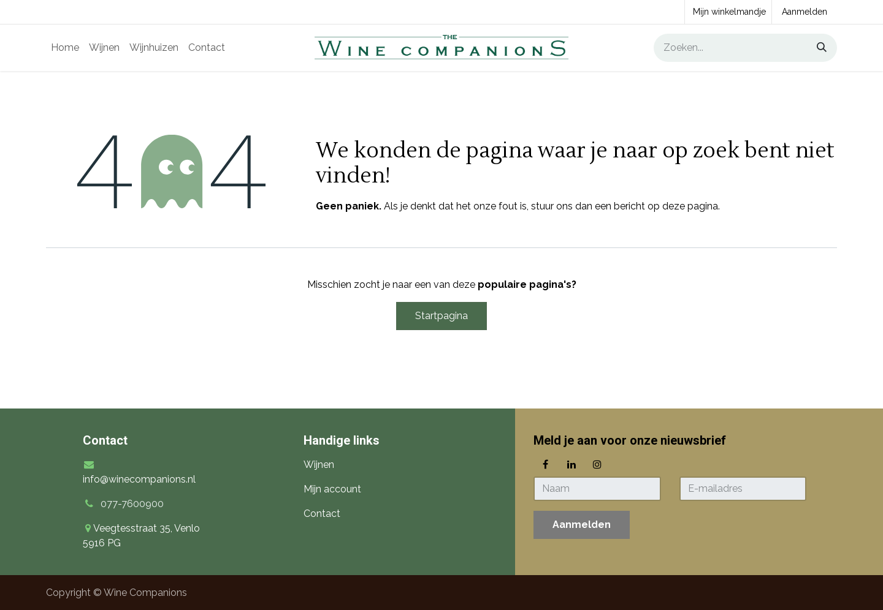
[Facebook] (545, 464)
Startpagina (441, 316)
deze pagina (690, 206)
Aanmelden (804, 12)
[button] (581, 525)
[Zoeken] (817, 48)
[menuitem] (65, 48)
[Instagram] (597, 464)
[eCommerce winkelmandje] (728, 12)
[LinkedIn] (571, 464)
